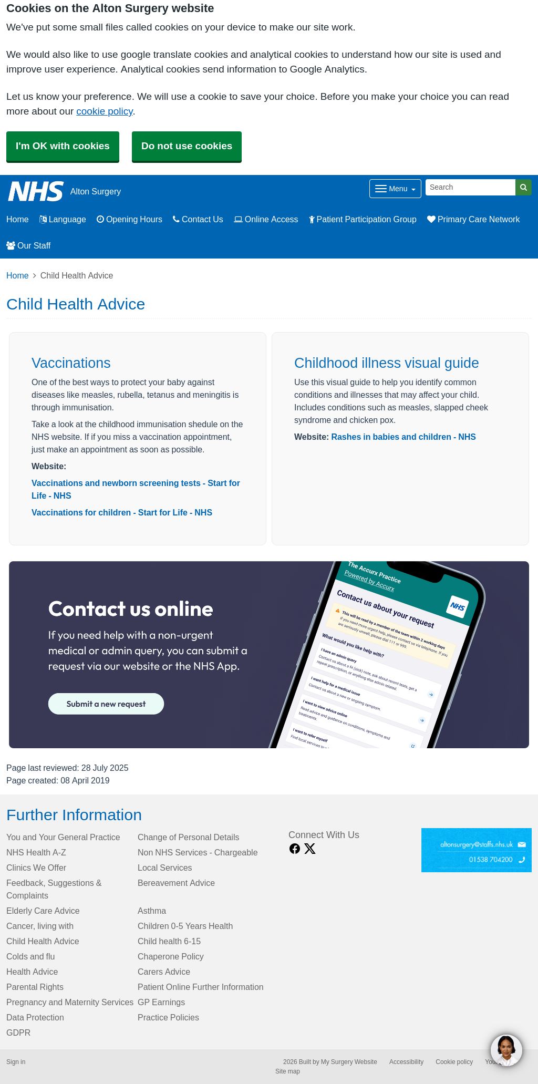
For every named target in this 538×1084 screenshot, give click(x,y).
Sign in (15, 1062)
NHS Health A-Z (36, 852)
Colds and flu (30, 956)
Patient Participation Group (363, 219)
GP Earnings (161, 1002)
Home (17, 275)
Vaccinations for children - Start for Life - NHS (122, 512)
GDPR (18, 1032)
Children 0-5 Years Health (185, 926)
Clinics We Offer (36, 867)
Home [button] (17, 219)
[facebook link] (294, 848)
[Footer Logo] (476, 850)
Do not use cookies (186, 146)
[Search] (471, 187)
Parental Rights (35, 987)
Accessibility (406, 1062)
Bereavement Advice (176, 883)
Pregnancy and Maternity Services (69, 1002)
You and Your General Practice (63, 837)
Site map (287, 1071)
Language (62, 219)
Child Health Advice (42, 941)
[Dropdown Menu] (395, 188)
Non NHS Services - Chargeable (198, 852)
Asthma (152, 910)
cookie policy (104, 111)
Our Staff (28, 245)
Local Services (165, 867)
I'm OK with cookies (63, 146)
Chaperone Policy (171, 956)
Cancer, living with (40, 926)
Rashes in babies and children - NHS (403, 436)
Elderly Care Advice (43, 910)
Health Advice (32, 971)
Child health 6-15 (169, 941)
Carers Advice (164, 971)
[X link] (310, 848)
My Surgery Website (349, 1062)
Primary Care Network (473, 219)
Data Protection (35, 1017)
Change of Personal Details (188, 837)
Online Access (266, 219)
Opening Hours (129, 219)
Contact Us (198, 219)
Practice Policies (168, 1017)
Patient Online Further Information (201, 987)
